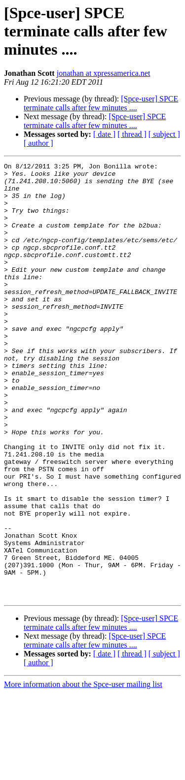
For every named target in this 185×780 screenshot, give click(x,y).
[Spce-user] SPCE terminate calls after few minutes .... (101, 103)
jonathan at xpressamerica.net (103, 73)
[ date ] (104, 134)
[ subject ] (164, 134)
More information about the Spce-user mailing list (83, 771)
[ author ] (38, 143)
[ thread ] (132, 134)
